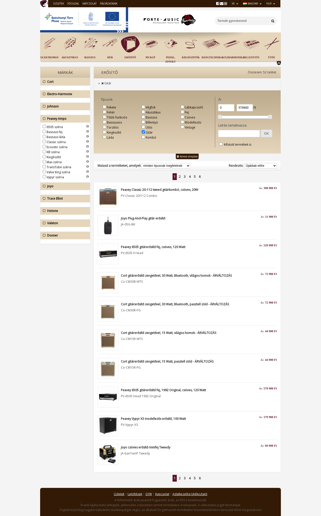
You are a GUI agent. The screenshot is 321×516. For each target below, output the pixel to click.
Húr (110, 57)
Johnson (64, 106)
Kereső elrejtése (187, 156)
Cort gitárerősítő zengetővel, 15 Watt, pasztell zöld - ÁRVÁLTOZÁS (167, 361)
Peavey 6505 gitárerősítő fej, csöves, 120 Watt (153, 247)
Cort (64, 82)
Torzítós (113, 127)
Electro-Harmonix (64, 94)
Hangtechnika (212, 57)
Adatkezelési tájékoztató (190, 494)
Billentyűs (251, 57)
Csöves (190, 117)
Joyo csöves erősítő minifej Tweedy (145, 447)
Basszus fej (54, 132)
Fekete (111, 107)
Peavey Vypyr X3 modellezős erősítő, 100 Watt (153, 419)
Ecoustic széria (57, 147)
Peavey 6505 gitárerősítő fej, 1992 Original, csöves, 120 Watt (163, 390)
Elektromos (49, 57)
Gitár (149, 132)
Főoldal (73, 3)
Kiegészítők (191, 57)
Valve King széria (58, 172)
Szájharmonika (233, 57)
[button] (266, 133)
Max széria (54, 162)
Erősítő (130, 57)
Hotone (64, 211)
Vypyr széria (55, 177)
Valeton (64, 223)
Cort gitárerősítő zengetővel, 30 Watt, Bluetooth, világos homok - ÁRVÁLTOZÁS (176, 275)
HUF (269, 3)
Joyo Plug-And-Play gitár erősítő (143, 218)
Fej (187, 112)
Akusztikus (69, 57)
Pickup (150, 57)
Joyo (64, 186)
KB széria (53, 152)
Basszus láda (56, 137)
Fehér (111, 112)
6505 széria (55, 127)
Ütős (271, 57)
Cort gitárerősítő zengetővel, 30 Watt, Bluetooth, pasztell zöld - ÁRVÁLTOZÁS (175, 304)
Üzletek (58, 3)
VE (233, 3)
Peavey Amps (64, 119)
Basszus (89, 57)
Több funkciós (117, 117)
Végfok (150, 107)
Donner (64, 235)
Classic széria (56, 142)
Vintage (190, 127)
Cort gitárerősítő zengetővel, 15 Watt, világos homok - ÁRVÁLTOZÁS (168, 333)
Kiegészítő (54, 157)
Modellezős (193, 122)
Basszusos (114, 122)
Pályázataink (108, 3)
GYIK (148, 494)
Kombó (151, 137)
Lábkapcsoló (194, 107)
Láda (110, 137)
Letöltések (135, 494)
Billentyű (152, 122)
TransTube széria (59, 167)
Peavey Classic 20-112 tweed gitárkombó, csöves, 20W (159, 190)
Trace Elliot (64, 198)
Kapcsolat (90, 3)
